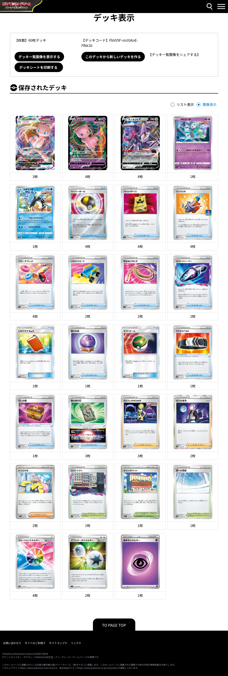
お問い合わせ (11, 643)
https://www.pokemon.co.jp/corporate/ (97, 667)
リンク (75, 643)
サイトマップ (57, 643)
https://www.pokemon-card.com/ (37, 667)
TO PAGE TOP (114, 625)
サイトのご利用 (34, 643)
